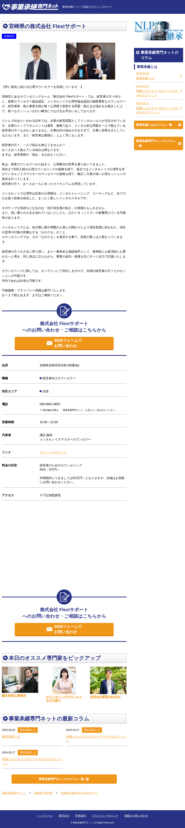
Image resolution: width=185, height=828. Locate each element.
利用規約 (80, 815)
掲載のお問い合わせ (136, 815)
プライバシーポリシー (105, 815)
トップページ (45, 815)
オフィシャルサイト (53, 452)
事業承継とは (28, 729)
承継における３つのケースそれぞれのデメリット (32, 761)
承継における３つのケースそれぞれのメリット (96, 738)
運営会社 (64, 815)
